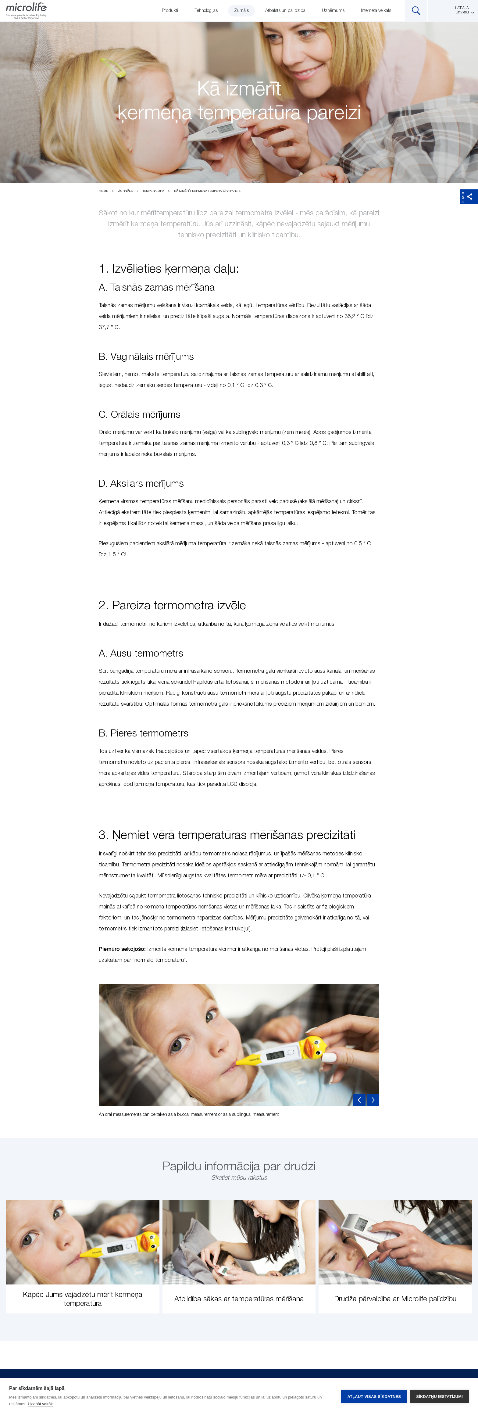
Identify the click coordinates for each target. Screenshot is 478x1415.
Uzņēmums (333, 10)
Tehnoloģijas (206, 10)
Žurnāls (241, 10)
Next (373, 1100)
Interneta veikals (376, 10)
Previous (359, 1100)
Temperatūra (153, 190)
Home (103, 190)
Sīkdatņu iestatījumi (439, 1396)
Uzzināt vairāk (40, 1404)
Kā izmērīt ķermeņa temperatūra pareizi (207, 190)
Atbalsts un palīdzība (285, 10)
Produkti (170, 10)
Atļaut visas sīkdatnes (374, 1396)
